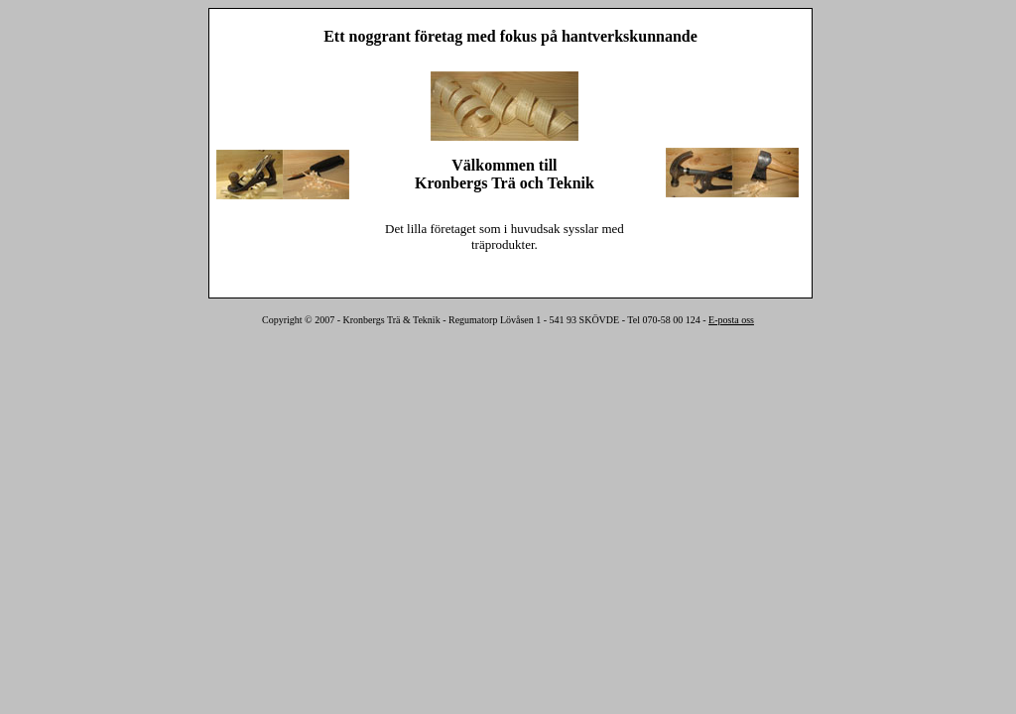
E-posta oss (731, 319)
